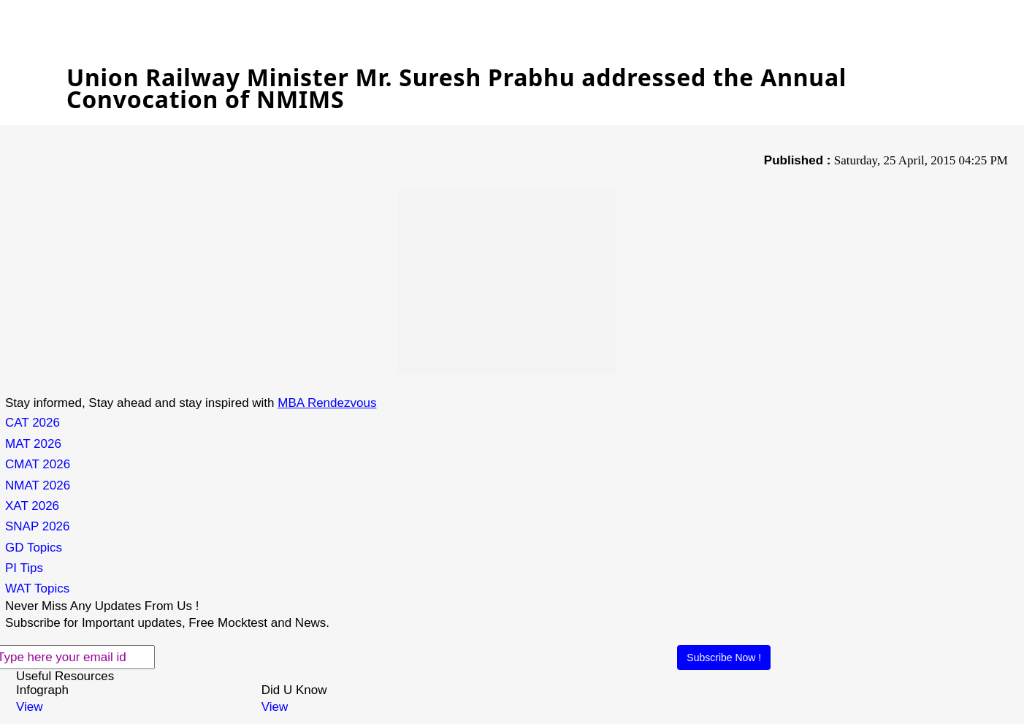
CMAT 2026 (37, 464)
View (29, 707)
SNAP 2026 (37, 526)
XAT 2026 (32, 506)
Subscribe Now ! (724, 657)
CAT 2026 (32, 423)
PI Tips (24, 568)
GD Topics (33, 548)
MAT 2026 (33, 444)
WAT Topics (37, 588)
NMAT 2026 (37, 485)
